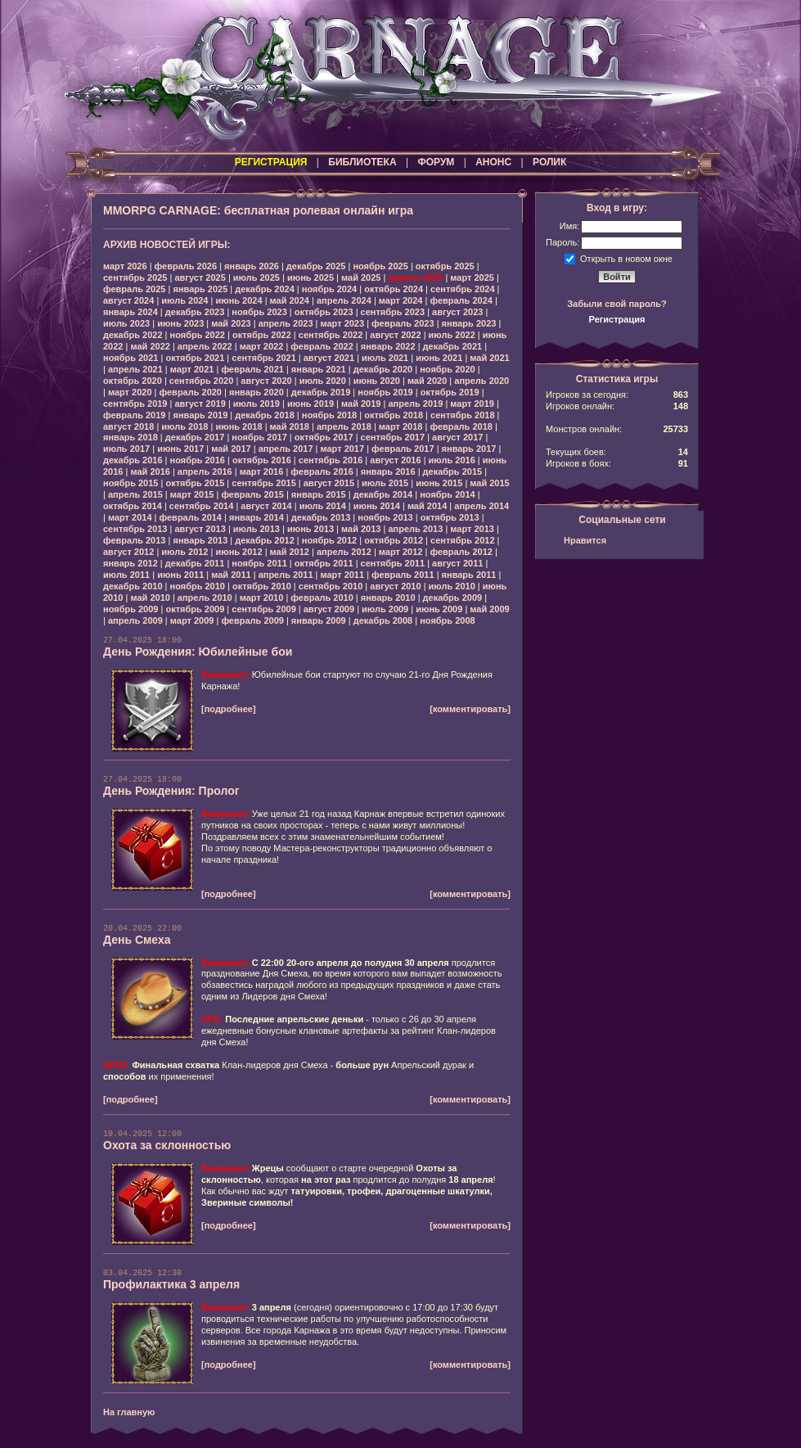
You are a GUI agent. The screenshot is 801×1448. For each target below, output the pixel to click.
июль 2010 (452, 586)
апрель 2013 (415, 529)
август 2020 (266, 381)
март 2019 (472, 403)
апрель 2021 (135, 369)
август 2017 (457, 437)
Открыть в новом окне (626, 258)
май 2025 (360, 277)
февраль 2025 (134, 289)
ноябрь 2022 (197, 335)
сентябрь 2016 (331, 460)
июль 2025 (256, 277)
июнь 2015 (439, 483)
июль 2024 (184, 300)
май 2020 (427, 381)
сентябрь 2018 (462, 415)
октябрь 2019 (450, 392)
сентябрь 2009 (264, 609)
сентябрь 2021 (264, 358)
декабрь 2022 (133, 335)
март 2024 (401, 300)
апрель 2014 (481, 506)
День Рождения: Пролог (171, 790)
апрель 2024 (344, 300)
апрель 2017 (286, 448)
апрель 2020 (481, 381)
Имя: (569, 226)
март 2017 (343, 448)
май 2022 (149, 346)
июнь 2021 (439, 358)
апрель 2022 (205, 346)
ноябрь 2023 (259, 312)
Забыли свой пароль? (617, 304)
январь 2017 (469, 448)
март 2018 (401, 426)
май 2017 (230, 448)
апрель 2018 (344, 426)
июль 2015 (385, 483)
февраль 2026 (186, 266)
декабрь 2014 (383, 494)
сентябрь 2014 (201, 506)
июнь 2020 (376, 381)
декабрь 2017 (195, 437)
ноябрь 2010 (197, 586)
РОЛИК (549, 162)
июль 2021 (385, 358)
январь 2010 (388, 597)
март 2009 (192, 620)
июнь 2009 (439, 609)
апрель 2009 (135, 620)
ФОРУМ (435, 162)
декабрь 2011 (195, 563)
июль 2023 (126, 323)
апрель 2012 (344, 552)
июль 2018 (184, 426)
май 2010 (149, 597)
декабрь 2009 (453, 597)
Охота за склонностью (167, 1145)
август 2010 (395, 586)
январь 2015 (318, 494)
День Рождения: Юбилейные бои (197, 651)
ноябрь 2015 (130, 483)
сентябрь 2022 (331, 335)
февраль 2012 (461, 552)
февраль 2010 (321, 597)
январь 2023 (469, 323)
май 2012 (289, 552)
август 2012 (128, 552)
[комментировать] (470, 709)
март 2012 (401, 552)
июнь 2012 (238, 552)
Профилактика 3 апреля (171, 1284)
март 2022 (262, 346)
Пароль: (562, 242)
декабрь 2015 (453, 471)
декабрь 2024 (265, 289)
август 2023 (457, 312)
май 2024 (289, 300)
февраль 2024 (461, 300)
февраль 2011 (402, 575)
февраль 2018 (461, 426)
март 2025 (472, 277)
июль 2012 (184, 552)
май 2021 (489, 358)
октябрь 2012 (393, 540)
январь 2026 (251, 266)
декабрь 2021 (453, 346)
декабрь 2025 (316, 266)
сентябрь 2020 (201, 381)
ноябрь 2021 (130, 358)
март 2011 (343, 575)
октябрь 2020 (132, 381)
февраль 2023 (402, 323)
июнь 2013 (310, 529)
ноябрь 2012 (329, 540)
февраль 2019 (134, 415)
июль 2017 (126, 448)
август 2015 (329, 483)
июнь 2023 (180, 323)
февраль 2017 (402, 448)
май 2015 (489, 483)
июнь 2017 (180, 448)
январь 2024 (130, 312)
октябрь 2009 (194, 609)
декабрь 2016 (133, 460)
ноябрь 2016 (197, 460)
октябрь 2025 (445, 266)
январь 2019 (200, 415)
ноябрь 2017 (259, 437)
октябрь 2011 (324, 563)
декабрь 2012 (265, 540)
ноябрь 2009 (130, 609)
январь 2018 (130, 437)
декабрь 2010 (133, 586)
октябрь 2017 (324, 437)
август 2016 (395, 460)
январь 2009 (318, 620)
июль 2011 (126, 575)
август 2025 (199, 277)
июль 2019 (256, 403)
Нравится (585, 540)
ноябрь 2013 (385, 517)
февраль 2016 (321, 471)
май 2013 (360, 529)
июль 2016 (452, 460)
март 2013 (472, 529)
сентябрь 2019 (135, 403)
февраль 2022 (321, 346)
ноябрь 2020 (447, 369)
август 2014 (266, 506)
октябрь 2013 (450, 517)
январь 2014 (256, 517)
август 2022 (395, 335)
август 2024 (128, 300)
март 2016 (262, 471)
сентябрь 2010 (331, 586)
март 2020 (130, 392)
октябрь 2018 (393, 415)
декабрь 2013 (321, 517)
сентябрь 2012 (462, 540)
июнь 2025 (310, 277)
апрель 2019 (415, 403)
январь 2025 (200, 289)
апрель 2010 (205, 597)
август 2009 (329, 609)
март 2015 (192, 494)
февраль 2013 (134, 540)
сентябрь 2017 (393, 437)
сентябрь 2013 (135, 529)
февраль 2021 (252, 369)
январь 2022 (388, 346)
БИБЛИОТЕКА (362, 162)
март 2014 (130, 517)
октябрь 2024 (393, 289)
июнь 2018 (238, 426)
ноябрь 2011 (259, 563)
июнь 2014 (376, 506)
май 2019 (360, 403)
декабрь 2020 (383, 369)
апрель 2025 (415, 277)
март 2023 (343, 323)
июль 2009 (385, 609)
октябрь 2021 (194, 358)
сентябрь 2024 (462, 289)
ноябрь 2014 (447, 494)
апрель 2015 (135, 494)
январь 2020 (256, 392)
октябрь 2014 (132, 506)
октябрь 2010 (261, 586)
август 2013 (199, 529)
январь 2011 (469, 575)
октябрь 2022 (261, 335)
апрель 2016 (205, 471)
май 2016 (149, 471)
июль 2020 (322, 381)
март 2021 (192, 369)
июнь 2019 (310, 403)
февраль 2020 (191, 392)
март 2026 (125, 266)
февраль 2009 (252, 620)
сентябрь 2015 (264, 483)
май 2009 (489, 609)
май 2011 (230, 575)
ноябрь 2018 (329, 415)
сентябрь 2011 (393, 563)
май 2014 (427, 506)
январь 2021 (318, 369)
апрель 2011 (286, 575)
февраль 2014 (191, 517)
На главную (129, 1412)
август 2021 (329, 358)
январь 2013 (200, 540)
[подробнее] (228, 709)
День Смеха (137, 939)
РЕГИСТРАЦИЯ (271, 162)
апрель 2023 (286, 323)
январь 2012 (130, 563)
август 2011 (457, 563)
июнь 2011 (180, 575)
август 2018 (128, 426)
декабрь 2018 (265, 415)
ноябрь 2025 (380, 266)
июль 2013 (256, 529)
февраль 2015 (252, 494)
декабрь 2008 (383, 620)
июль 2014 (322, 506)
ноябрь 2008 (447, 620)
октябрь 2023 (324, 312)
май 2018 (289, 426)
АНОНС (493, 162)
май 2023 (230, 323)
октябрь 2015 (194, 483)
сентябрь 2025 (135, 277)
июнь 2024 (238, 300)
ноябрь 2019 (385, 392)
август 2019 (199, 403)
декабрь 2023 (195, 312)
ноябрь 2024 (329, 289)
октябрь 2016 (261, 460)
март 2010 (262, 597)
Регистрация (617, 319)
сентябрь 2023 (393, 312)
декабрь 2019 (321, 392)
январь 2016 (388, 471)
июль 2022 (452, 335)
